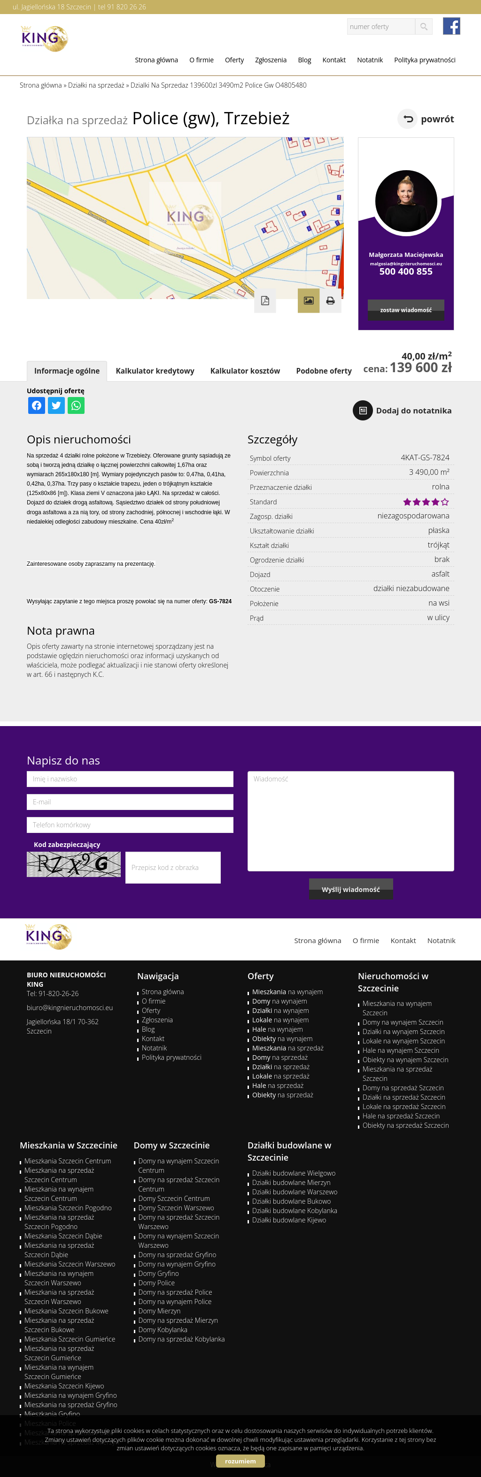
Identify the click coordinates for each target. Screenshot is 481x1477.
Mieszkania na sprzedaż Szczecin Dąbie (59, 1250)
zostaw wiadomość (406, 310)
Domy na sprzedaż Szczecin (403, 1087)
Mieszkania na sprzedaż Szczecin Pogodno (59, 1222)
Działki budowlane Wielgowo (293, 1173)
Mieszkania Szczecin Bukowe (66, 1310)
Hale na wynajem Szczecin (401, 1050)
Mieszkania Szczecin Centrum (67, 1160)
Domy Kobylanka (163, 1329)
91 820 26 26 (126, 6)
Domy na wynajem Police (175, 1301)
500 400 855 (406, 271)
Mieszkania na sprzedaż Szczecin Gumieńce (59, 1353)
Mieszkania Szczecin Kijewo (64, 1385)
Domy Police (157, 1282)
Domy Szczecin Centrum (174, 1198)
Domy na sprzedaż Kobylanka (182, 1339)
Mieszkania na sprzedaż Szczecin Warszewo (59, 1297)
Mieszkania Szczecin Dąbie (63, 1235)
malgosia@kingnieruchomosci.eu (406, 264)
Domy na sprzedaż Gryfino (178, 1254)
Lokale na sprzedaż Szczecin (404, 1106)
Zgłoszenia (271, 59)
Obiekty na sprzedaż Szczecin (406, 1125)
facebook (451, 26)
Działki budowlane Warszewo (294, 1191)
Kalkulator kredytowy (155, 371)
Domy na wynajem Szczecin (403, 1022)
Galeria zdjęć (308, 301)
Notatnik (370, 59)
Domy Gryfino (159, 1273)
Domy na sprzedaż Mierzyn (178, 1320)
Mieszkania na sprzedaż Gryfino (70, 1404)
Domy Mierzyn (160, 1310)
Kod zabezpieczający (67, 844)
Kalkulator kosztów (245, 371)
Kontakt (334, 59)
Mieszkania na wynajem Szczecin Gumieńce (58, 1372)
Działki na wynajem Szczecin (404, 1031)
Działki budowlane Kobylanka (294, 1210)
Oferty (234, 59)
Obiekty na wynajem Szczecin (406, 1059)
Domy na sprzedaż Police (175, 1292)
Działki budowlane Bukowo (291, 1201)
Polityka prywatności (425, 59)
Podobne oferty (323, 371)
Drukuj (330, 301)
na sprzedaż (288, 1047)
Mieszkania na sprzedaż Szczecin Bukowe (59, 1325)
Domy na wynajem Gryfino (177, 1264)
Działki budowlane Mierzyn (291, 1182)
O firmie (201, 59)
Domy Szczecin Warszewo (177, 1207)
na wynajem (287, 991)
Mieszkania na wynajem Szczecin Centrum (58, 1194)
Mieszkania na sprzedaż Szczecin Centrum (59, 1175)
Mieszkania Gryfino (52, 1414)
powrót (437, 118)
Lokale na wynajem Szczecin (404, 1040)
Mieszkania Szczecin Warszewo (70, 1264)
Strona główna (156, 59)
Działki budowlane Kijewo (289, 1219)
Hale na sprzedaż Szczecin (401, 1115)
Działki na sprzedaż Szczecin (404, 1097)
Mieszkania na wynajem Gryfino (70, 1395)
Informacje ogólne (67, 371)
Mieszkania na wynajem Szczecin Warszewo (58, 1278)
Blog (304, 59)
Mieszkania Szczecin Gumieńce (69, 1339)
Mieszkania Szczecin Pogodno (68, 1207)
